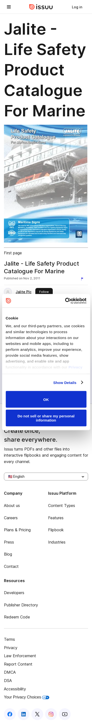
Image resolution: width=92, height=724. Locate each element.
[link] (77, 7)
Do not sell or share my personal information (46, 418)
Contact (11, 566)
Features (56, 517)
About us (12, 505)
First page (13, 252)
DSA (8, 680)
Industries (57, 542)
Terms (9, 639)
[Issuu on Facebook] (10, 714)
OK (46, 399)
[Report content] (83, 279)
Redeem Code (17, 617)
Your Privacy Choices (26, 697)
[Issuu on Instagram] (51, 714)
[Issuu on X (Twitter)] (37, 714)
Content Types (61, 505)
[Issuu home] (41, 7)
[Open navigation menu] (9, 7)
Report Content (18, 664)
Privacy (10, 647)
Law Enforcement (20, 655)
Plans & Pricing (17, 529)
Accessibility (15, 688)
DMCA (10, 672)
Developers (14, 592)
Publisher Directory (21, 604)
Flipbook (56, 529)
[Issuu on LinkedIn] (23, 714)
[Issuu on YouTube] (65, 714)
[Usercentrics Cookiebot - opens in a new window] (65, 301)
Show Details (65, 382)
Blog (8, 554)
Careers (11, 517)
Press (9, 542)
